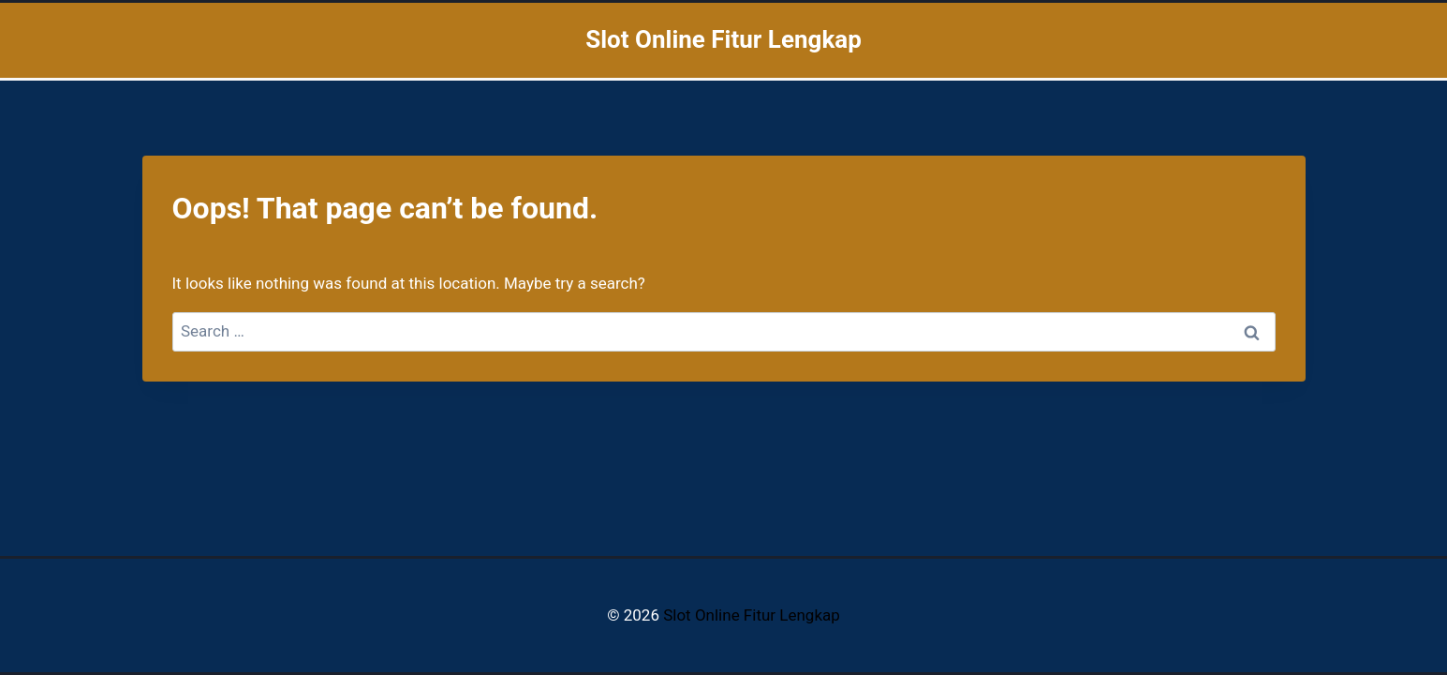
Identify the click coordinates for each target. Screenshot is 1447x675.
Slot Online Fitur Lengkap (751, 615)
